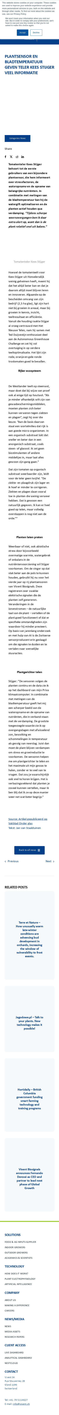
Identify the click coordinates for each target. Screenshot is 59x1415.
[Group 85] (29, 995)
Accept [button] (22, 33)
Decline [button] (36, 33)
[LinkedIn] (22, 157)
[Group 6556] (29, 1067)
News (22, 138)
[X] (11, 157)
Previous (13, 861)
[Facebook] (5, 157)
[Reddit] (17, 157)
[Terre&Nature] (29, 900)
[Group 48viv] (29, 1147)
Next (48, 861)
